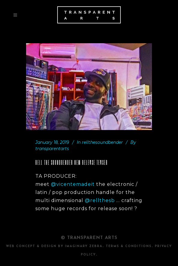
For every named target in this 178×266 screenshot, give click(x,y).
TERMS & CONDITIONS (129, 246)
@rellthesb (100, 200)
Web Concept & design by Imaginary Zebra (54, 246)
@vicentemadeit (73, 184)
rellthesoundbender (102, 142)
